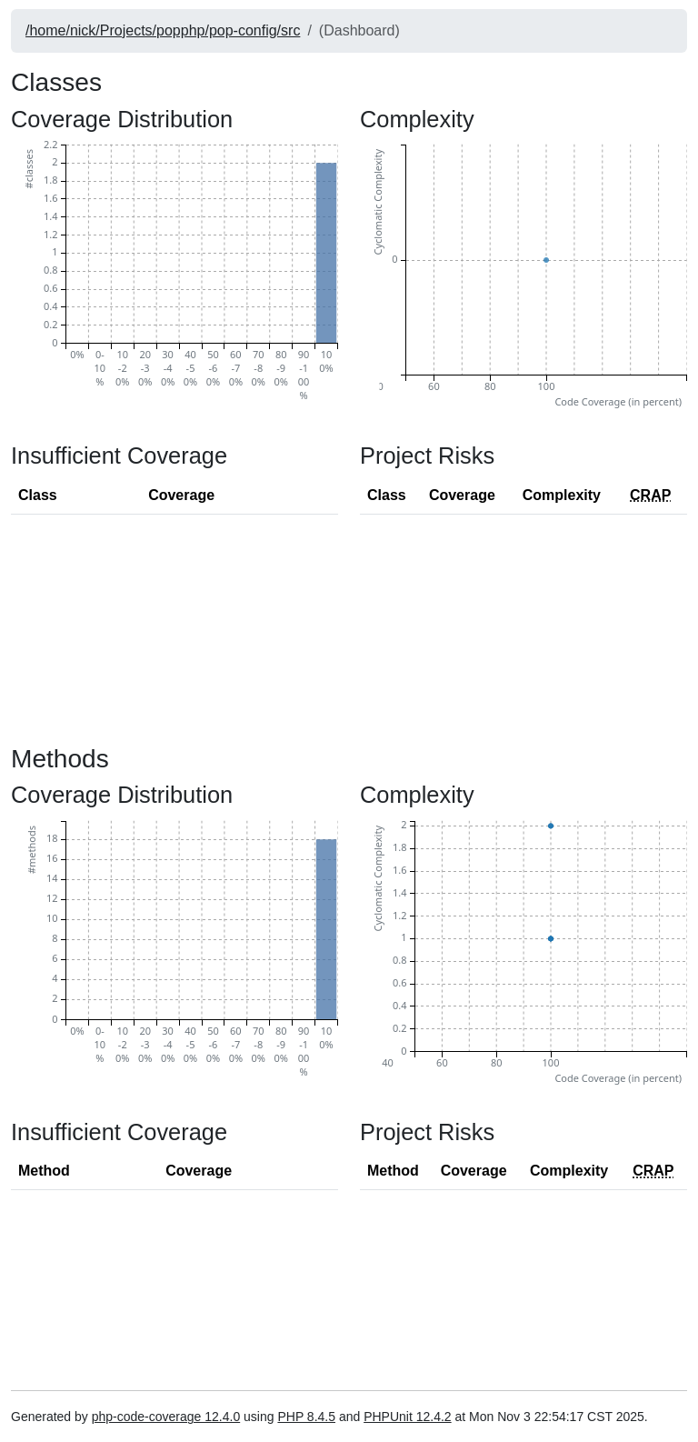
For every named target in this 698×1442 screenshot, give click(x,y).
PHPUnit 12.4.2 (408, 1416)
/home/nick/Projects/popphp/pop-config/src (162, 30)
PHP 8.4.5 (306, 1416)
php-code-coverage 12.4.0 (166, 1416)
